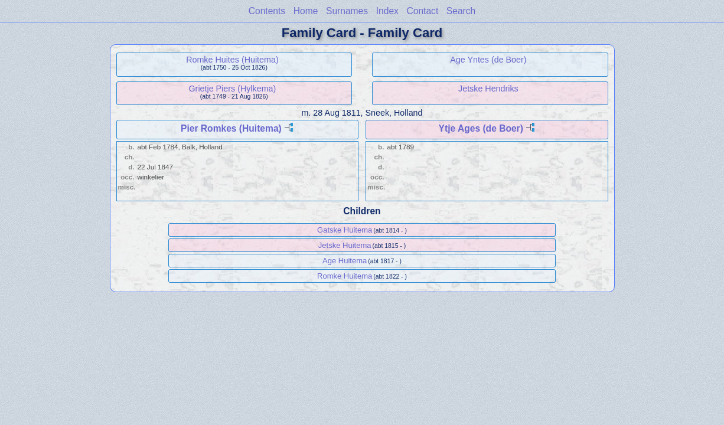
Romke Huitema (344, 276)
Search (460, 11)
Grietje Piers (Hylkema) (232, 88)
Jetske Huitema (344, 245)
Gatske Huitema (344, 229)
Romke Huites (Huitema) (232, 59)
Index (387, 11)
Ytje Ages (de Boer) (481, 128)
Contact (422, 11)
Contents (267, 11)
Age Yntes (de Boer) (488, 59)
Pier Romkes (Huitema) (231, 128)
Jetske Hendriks (488, 88)
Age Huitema (344, 260)
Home (305, 11)
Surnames (347, 11)
